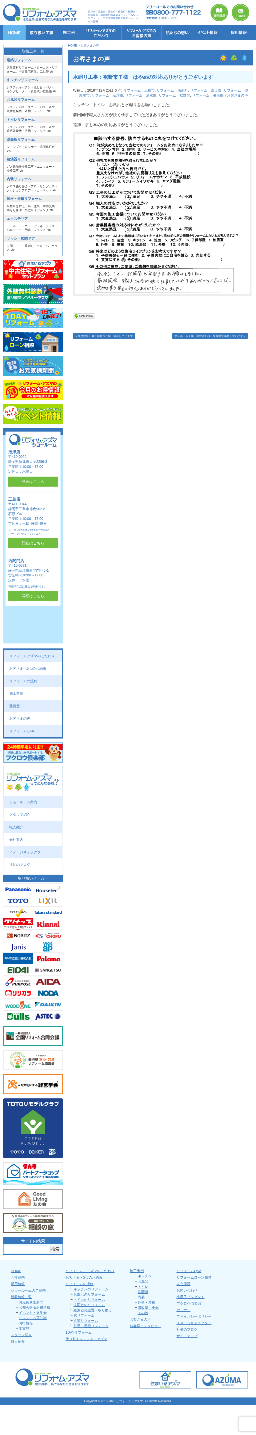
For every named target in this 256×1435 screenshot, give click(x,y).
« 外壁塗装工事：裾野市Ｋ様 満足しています (104, 335)
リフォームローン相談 (194, 1277)
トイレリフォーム (21, 120)
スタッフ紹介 (19, 815)
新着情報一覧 (21, 1297)
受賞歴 (14, 706)
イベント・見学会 (33, 1313)
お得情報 (26, 1323)
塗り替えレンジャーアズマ (87, 1339)
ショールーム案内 (23, 802)
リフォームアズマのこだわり (32, 656)
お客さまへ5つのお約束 (27, 668)
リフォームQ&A (21, 731)
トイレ (143, 1287)
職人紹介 (16, 827)
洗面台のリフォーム (89, 1305)
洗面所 (143, 1292)
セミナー (183, 1310)
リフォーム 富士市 (206, 90)
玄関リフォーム (86, 1321)
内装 (141, 1297)
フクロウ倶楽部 (188, 1303)
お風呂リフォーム (21, 100)
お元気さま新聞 (31, 1302)
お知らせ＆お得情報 (34, 1307)
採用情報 (18, 1284)
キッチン (145, 1276)
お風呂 (143, 1281)
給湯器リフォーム (21, 159)
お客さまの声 (237, 95)
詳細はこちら (33, 481)
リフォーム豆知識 (33, 1318)
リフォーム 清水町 (140, 95)
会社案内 (16, 840)
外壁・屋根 (146, 1302)
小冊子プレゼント (190, 1297)
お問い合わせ (187, 1290)
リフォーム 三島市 (139, 90)
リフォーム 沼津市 (107, 95)
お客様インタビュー (145, 1326)
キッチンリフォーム (22, 80)
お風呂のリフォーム (89, 1294)
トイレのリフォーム (89, 1300)
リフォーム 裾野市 (174, 95)
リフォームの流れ (23, 681)
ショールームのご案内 (28, 1290)
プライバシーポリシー (194, 1316)
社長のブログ (19, 865)
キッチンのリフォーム (91, 1289)
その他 (143, 1313)
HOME (16, 1271)
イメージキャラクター (26, 852)
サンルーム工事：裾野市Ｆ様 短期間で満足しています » (210, 335)
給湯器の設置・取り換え (93, 1310)
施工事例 (16, 693)
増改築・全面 (148, 1308)
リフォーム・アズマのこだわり (90, 1271)
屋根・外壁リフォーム (24, 199)
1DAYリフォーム (79, 1332)
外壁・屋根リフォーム (91, 1326)
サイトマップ (187, 1336)
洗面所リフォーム (21, 139)
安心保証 (183, 1284)
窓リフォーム (84, 1315)
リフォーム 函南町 (172, 90)
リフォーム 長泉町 (208, 95)
